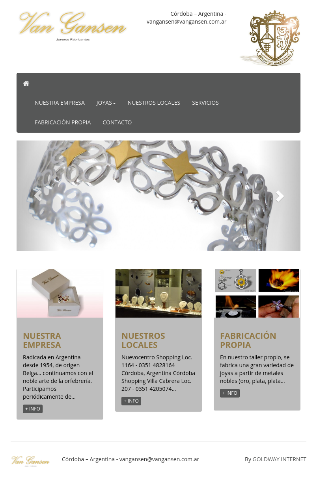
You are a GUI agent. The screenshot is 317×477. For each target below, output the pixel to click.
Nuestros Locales (154, 102)
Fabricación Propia (63, 122)
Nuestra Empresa (60, 102)
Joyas (106, 102)
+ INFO (32, 408)
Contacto (117, 122)
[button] (38, 196)
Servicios (205, 102)
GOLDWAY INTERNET (279, 459)
